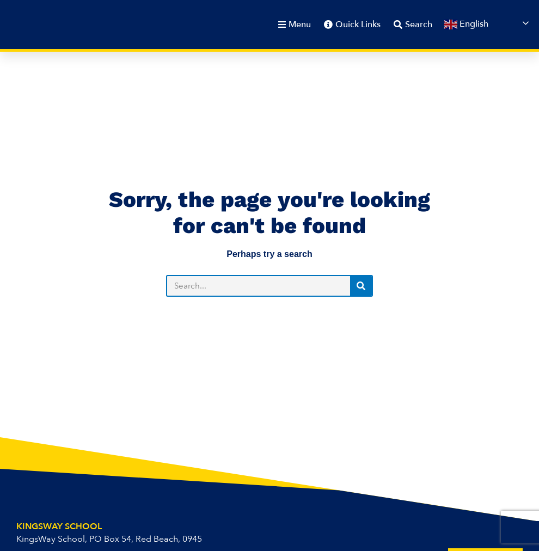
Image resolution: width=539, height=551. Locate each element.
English (466, 25)
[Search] (361, 286)
